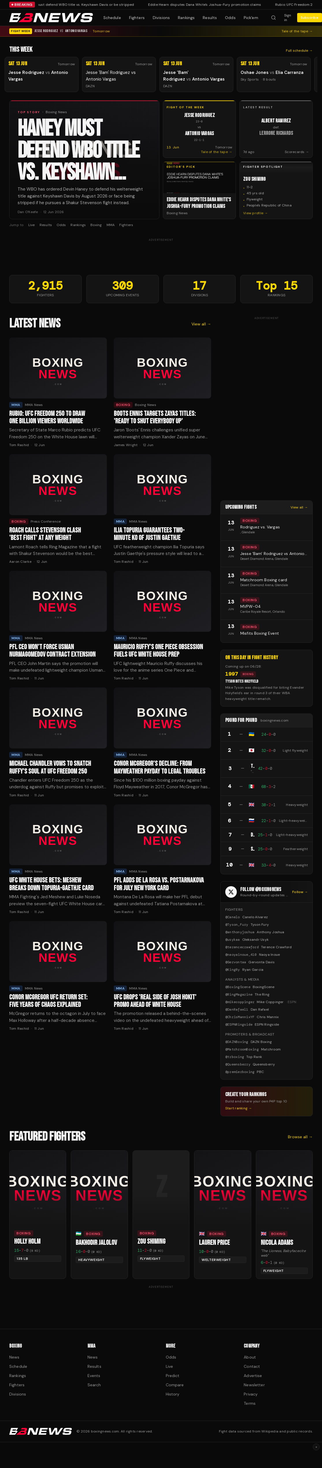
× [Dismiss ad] (316, 1447)
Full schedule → (299, 50)
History (173, 1394)
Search (94, 1384)
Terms (250, 1403)
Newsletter (254, 1384)
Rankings (186, 17)
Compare (175, 1384)
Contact (252, 1366)
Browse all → (300, 1136)
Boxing (96, 225)
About (250, 1357)
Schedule (112, 17)
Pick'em (251, 17)
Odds (230, 17)
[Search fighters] (273, 18)
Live (31, 225)
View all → (201, 324)
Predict (173, 1375)
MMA (111, 225)
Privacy (251, 1394)
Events (94, 1375)
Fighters (137, 17)
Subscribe (310, 17)
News (14, 1357)
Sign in (287, 17)
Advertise (253, 1375)
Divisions (161, 17)
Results (210, 17)
